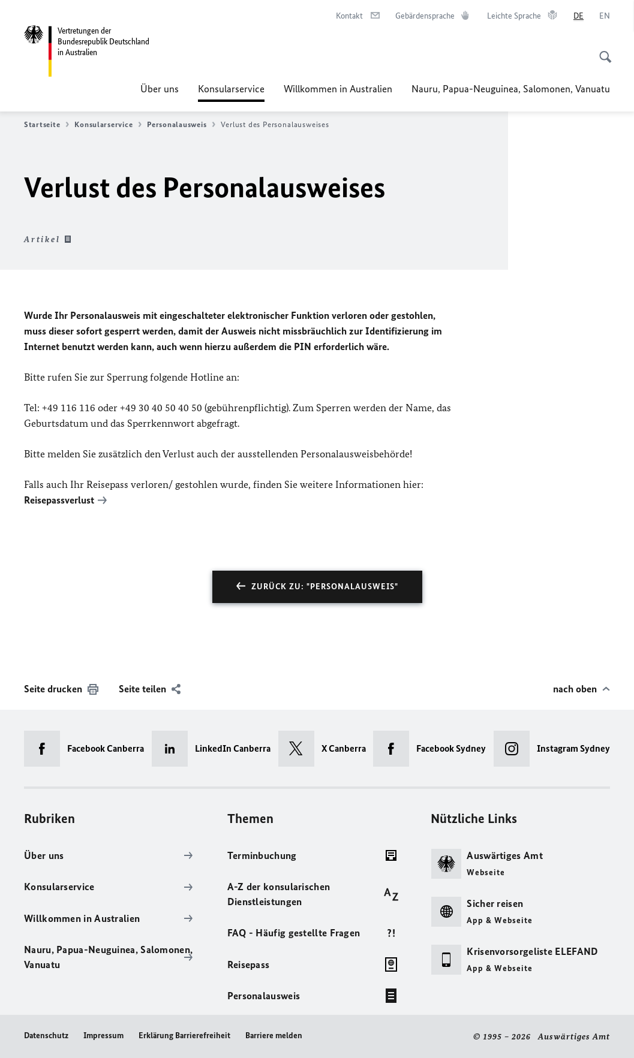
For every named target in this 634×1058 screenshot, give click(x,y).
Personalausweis (181, 124)
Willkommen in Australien (338, 89)
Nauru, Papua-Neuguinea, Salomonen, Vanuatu (510, 89)
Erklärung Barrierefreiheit (184, 1035)
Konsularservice (231, 89)
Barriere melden (273, 1035)
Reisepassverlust (59, 500)
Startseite (46, 124)
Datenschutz (46, 1035)
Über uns (159, 89)
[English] (604, 16)
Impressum (103, 1035)
